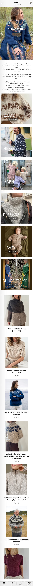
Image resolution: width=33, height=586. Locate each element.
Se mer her (16, 34)
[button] (31, 33)
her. (22, 83)
